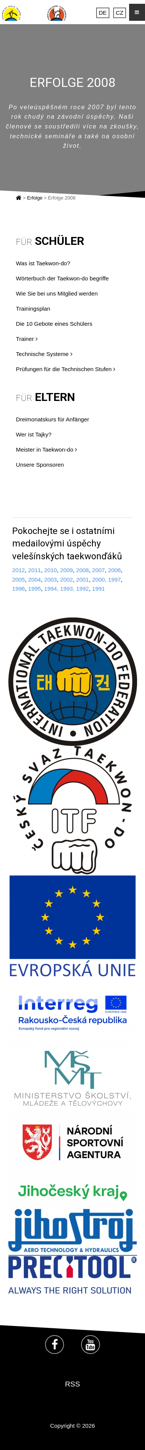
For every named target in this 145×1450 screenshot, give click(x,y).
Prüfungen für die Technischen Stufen (65, 369)
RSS (72, 1384)
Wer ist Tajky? (33, 434)
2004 (34, 579)
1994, (51, 588)
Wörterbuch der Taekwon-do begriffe (62, 278)
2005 (18, 579)
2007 (98, 570)
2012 (18, 570)
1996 (18, 588)
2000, (99, 579)
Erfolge (35, 198)
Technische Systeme (44, 354)
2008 (82, 570)
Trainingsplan (33, 308)
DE (103, 12)
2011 (34, 570)
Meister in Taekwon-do (46, 449)
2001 (82, 579)
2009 (66, 570)
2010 (50, 570)
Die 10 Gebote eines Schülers (54, 323)
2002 (66, 579)
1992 (82, 588)
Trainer (26, 339)
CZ (119, 12)
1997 (114, 579)
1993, (67, 588)
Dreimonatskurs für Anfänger (52, 419)
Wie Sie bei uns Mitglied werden (57, 293)
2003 (50, 579)
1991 (98, 588)
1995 (34, 588)
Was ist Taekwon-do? (43, 263)
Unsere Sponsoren (40, 464)
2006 (114, 570)
